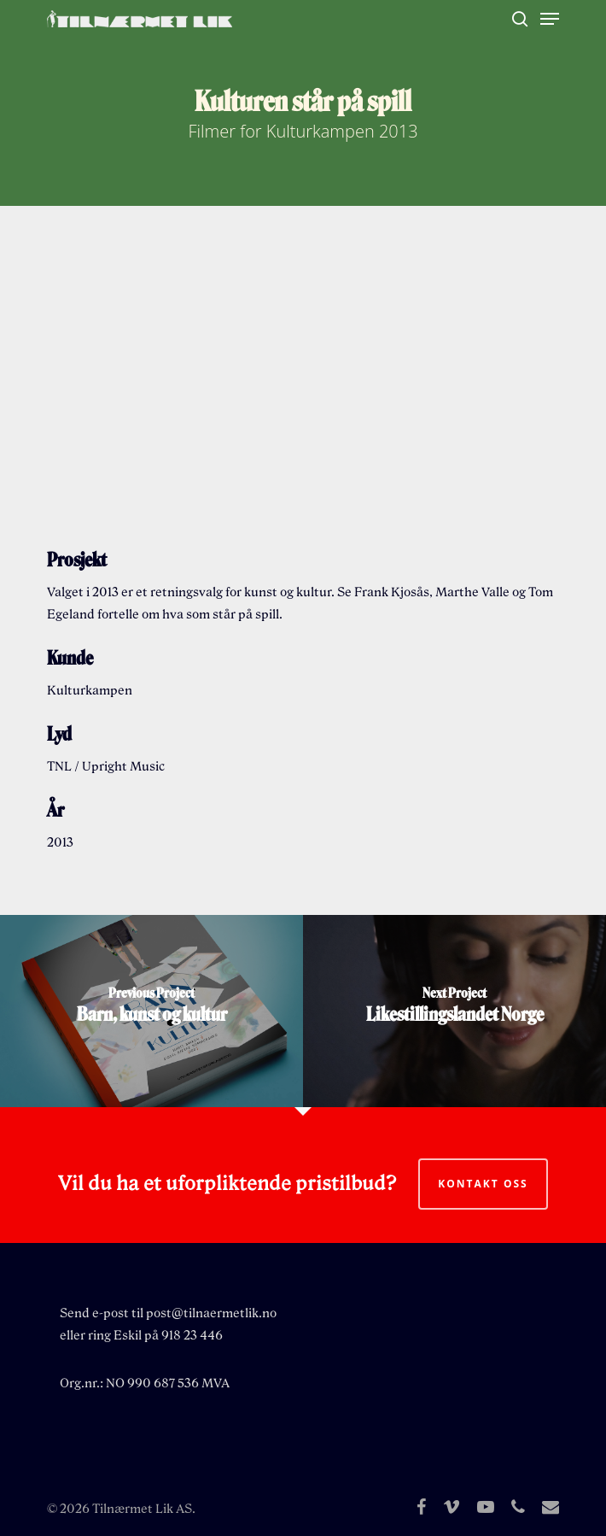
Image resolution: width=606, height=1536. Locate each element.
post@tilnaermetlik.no (211, 1313)
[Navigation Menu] (549, 18)
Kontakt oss (482, 1183)
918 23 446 (192, 1335)
